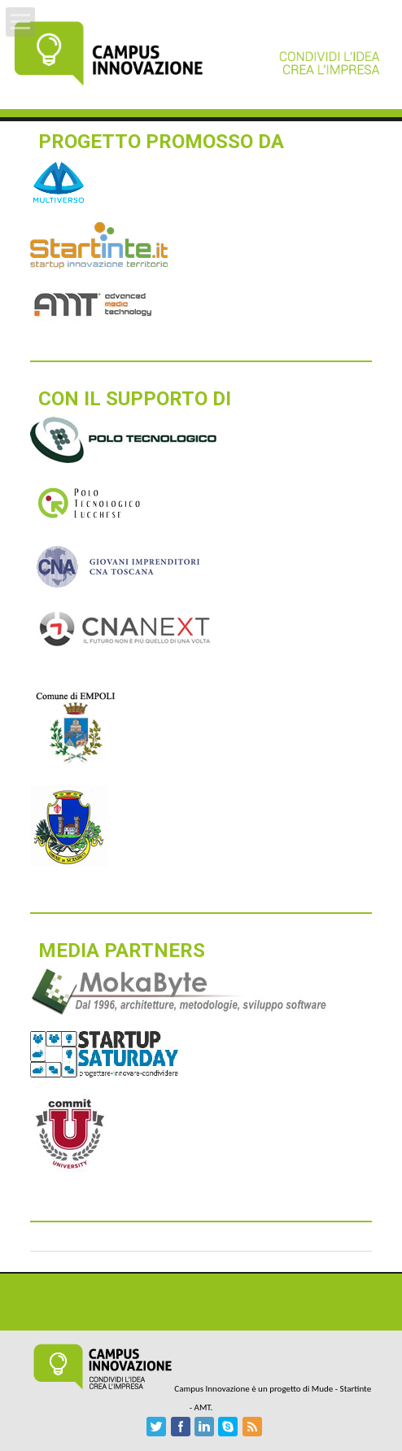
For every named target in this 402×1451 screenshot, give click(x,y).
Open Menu (20, 22)
